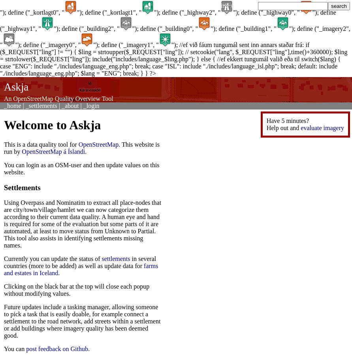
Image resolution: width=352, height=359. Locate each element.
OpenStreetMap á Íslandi (53, 151)
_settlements (41, 105)
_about (70, 105)
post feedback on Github (57, 349)
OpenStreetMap (99, 144)
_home (12, 105)
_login (91, 105)
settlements (116, 258)
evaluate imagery (322, 128)
